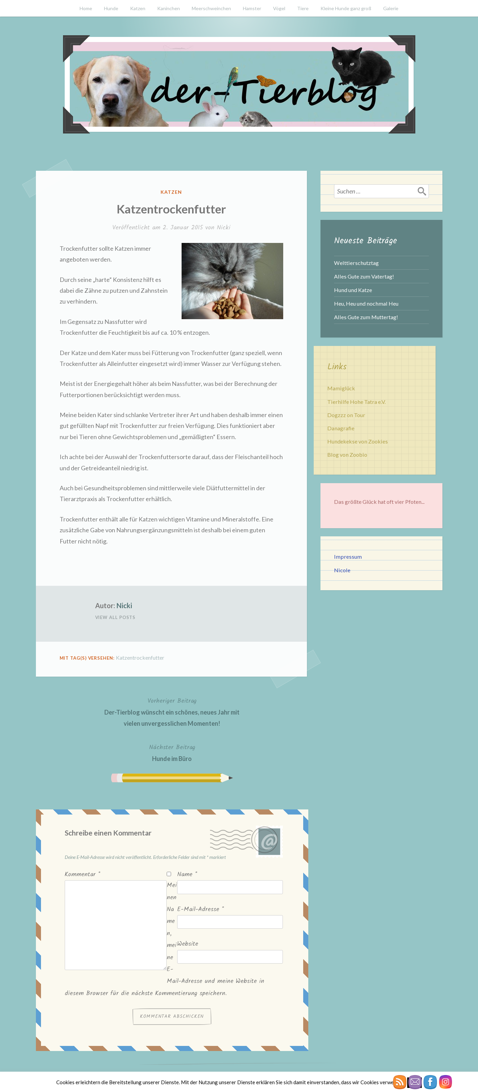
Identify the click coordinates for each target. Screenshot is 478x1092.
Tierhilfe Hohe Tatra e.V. (356, 401)
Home (86, 8)
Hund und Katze (353, 290)
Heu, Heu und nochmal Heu (366, 303)
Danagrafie (340, 428)
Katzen (137, 8)
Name (187, 875)
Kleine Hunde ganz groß (345, 8)
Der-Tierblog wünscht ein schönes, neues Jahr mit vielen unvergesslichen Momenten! (172, 711)
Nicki (223, 228)
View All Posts (115, 617)
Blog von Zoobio (347, 454)
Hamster (252, 8)
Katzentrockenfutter (140, 657)
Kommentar (82, 875)
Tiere (303, 8)
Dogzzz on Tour (346, 415)
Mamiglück (341, 388)
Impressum (348, 556)
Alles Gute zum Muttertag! (366, 317)
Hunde (111, 8)
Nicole (342, 570)
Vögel (279, 8)
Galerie (390, 8)
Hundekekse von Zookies (357, 441)
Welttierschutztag (356, 263)
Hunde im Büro (172, 752)
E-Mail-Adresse (200, 909)
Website (187, 944)
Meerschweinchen (211, 8)
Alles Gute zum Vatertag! (364, 276)
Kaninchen (168, 8)
